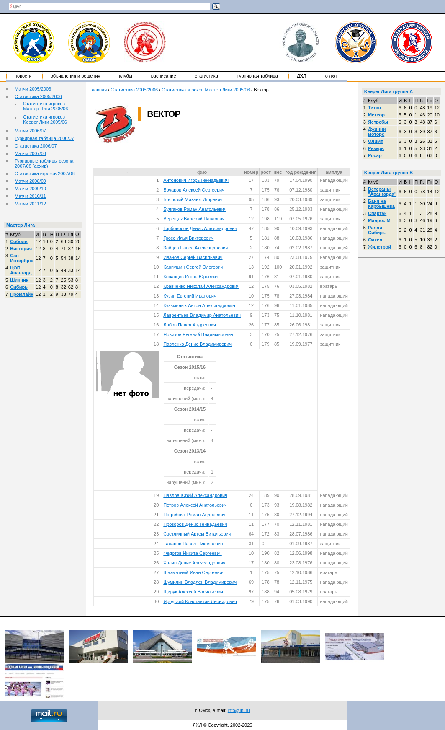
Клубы (125, 75)
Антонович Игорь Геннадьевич (196, 180)
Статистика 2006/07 (36, 145)
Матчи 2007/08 (30, 153)
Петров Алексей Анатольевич (195, 504)
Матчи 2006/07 (30, 130)
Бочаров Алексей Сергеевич (193, 189)
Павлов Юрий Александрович (195, 495)
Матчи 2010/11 (30, 196)
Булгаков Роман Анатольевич (194, 209)
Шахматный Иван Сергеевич (193, 572)
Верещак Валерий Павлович (193, 218)
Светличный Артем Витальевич (197, 533)
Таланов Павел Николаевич (193, 543)
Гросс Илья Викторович (188, 238)
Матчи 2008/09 (30, 181)
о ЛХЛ (331, 75)
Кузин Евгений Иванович (189, 295)
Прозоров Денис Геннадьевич (195, 524)
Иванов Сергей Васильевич (192, 257)
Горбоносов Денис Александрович (200, 228)
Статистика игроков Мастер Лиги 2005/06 (45, 106)
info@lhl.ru (239, 710)
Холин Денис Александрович (194, 562)
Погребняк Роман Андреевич (194, 514)
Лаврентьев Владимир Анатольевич (202, 315)
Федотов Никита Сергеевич (192, 553)
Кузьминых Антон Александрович (199, 305)
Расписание (163, 75)
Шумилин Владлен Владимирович (200, 582)
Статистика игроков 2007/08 (45, 173)
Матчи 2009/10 (30, 188)
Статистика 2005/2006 (38, 96)
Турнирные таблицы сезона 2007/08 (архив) (44, 163)
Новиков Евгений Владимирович (198, 334)
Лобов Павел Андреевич (189, 324)
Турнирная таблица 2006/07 (44, 138)
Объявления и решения (75, 75)
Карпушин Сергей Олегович (193, 266)
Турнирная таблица (257, 75)
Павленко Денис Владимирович (197, 344)
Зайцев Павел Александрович (195, 247)
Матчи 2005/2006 (33, 88)
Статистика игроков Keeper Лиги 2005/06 (45, 119)
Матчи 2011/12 (30, 203)
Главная (98, 89)
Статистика (206, 75)
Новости (23, 75)
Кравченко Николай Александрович (201, 286)
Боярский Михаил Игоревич (192, 199)
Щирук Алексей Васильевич (193, 591)
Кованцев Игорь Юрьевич (190, 276)
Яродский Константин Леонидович (200, 601)
